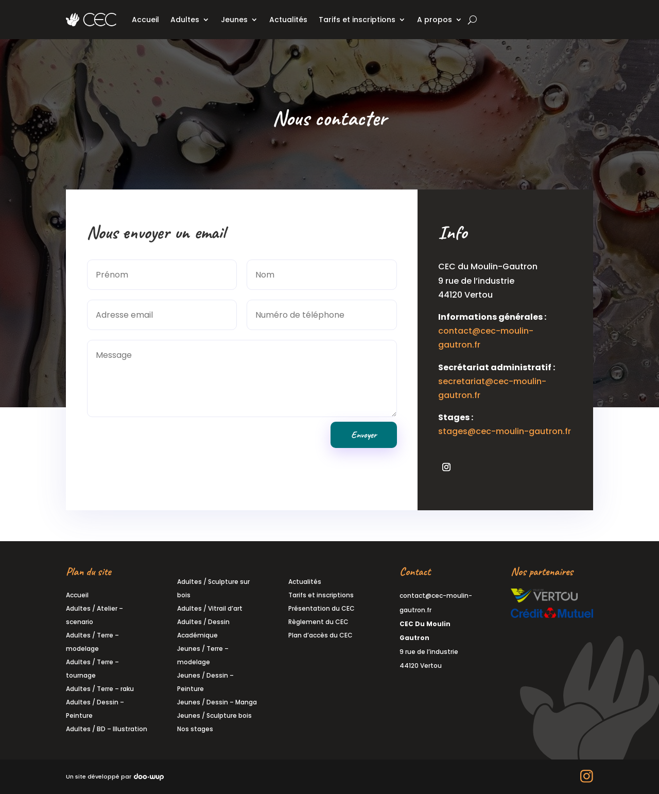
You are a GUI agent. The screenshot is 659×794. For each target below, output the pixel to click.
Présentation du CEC (321, 608)
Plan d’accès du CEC (320, 635)
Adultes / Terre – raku (100, 688)
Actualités (288, 19)
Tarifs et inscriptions (357, 19)
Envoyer (363, 430)
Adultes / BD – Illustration (106, 728)
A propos (434, 19)
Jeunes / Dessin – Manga (217, 702)
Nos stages (195, 728)
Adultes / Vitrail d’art (209, 608)
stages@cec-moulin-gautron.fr (501, 427)
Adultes (184, 19)
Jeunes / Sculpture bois (214, 715)
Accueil (145, 19)
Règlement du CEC (318, 621)
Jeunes (234, 19)
